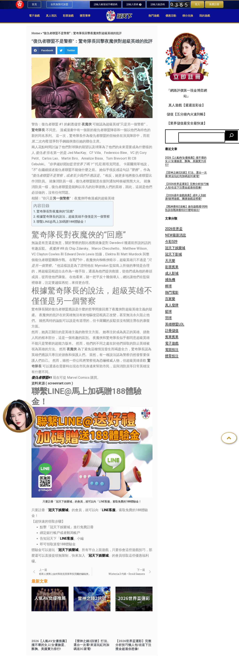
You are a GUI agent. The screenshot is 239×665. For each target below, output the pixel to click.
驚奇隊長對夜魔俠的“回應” (55, 211)
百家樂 (170, 299)
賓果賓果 (171, 337)
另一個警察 (61, 198)
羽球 (168, 318)
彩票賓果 (171, 267)
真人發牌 (171, 305)
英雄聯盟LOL (174, 324)
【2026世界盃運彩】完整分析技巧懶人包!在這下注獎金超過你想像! (133, 645)
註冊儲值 (171, 330)
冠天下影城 (173, 254)
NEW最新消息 (175, 235)
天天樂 (170, 260)
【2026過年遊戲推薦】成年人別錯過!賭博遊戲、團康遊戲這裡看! (185, 197)
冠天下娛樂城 (175, 248)
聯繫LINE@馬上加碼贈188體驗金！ (62, 222)
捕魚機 (170, 280)
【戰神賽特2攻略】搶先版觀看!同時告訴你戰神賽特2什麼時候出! (186, 208)
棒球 (168, 286)
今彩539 (171, 241)
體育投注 (171, 356)
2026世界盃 (174, 229)
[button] (44, 50)
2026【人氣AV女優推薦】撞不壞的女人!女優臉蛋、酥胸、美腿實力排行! (50, 645)
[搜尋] (231, 135)
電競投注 (171, 350)
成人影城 (171, 273)
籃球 (168, 311)
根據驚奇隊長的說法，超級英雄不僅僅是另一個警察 (73, 216)
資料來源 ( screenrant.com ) (52, 383)
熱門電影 (171, 292)
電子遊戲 (171, 343)
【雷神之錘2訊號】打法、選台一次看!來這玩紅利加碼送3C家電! (92, 645)
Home (36, 33)
